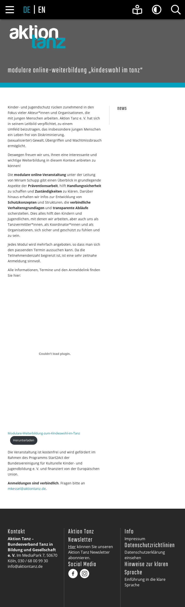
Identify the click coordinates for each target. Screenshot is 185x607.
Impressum (135, 538)
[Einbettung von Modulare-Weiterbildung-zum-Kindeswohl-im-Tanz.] (55, 354)
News (122, 108)
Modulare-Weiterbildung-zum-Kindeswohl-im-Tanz (44, 433)
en (41, 10)
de (26, 10)
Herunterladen (23, 440)
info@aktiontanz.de (25, 566)
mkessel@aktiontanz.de (27, 488)
